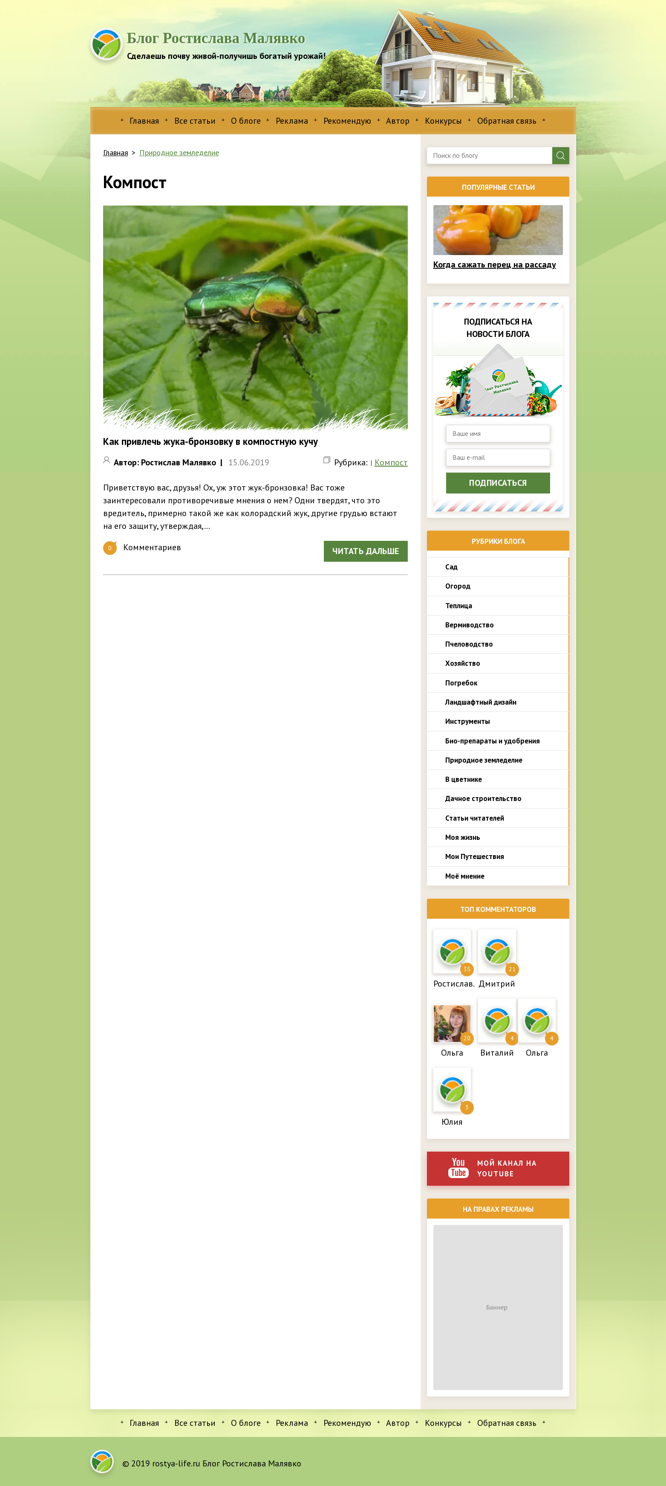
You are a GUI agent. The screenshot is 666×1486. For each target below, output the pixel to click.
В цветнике (463, 779)
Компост (391, 462)
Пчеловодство (469, 644)
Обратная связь (506, 120)
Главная (144, 120)
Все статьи (195, 120)
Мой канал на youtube (492, 1168)
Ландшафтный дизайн (480, 702)
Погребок (461, 683)
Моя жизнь (462, 837)
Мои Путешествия (474, 856)
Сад (451, 567)
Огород (457, 586)
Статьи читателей (474, 818)
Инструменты (467, 721)
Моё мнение (464, 876)
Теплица (458, 605)
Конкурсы (443, 120)
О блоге (246, 120)
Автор (397, 120)
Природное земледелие (179, 152)
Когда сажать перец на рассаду (494, 264)
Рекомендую (347, 120)
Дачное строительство (483, 798)
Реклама (292, 120)
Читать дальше (365, 551)
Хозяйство (462, 663)
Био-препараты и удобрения (492, 741)
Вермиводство (469, 625)
